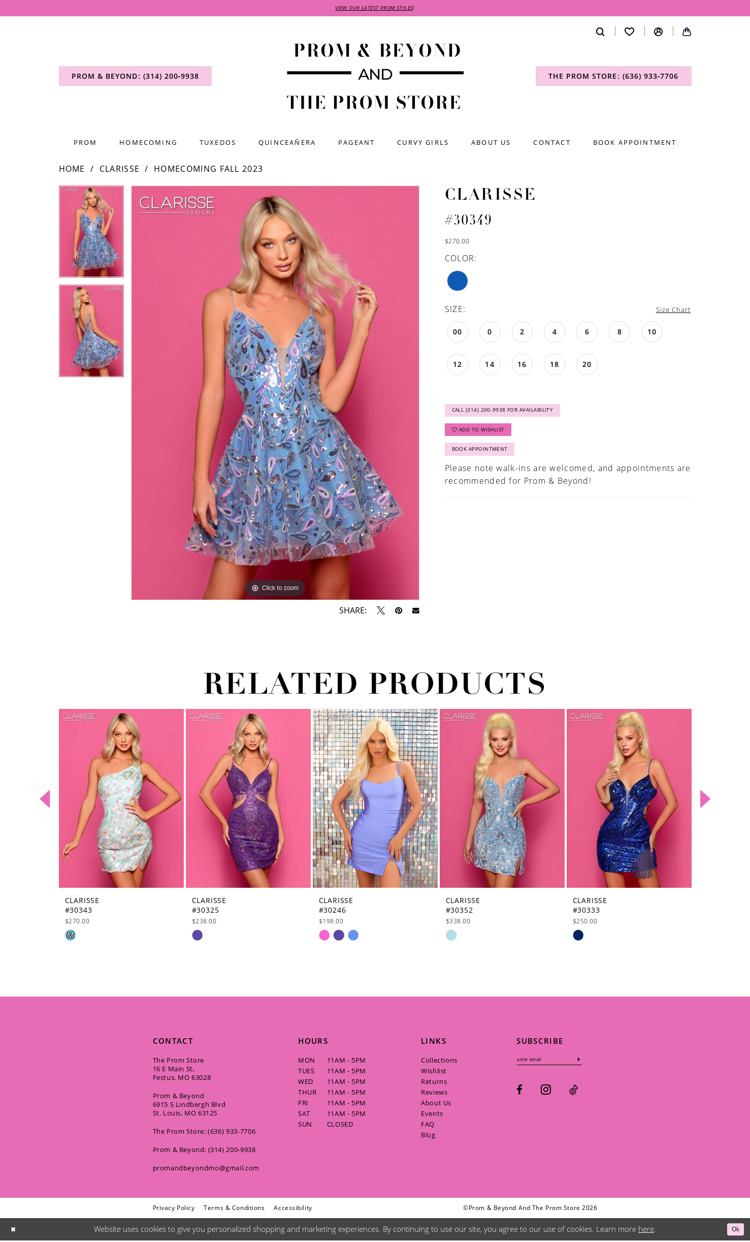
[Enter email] (556, 1062)
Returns (434, 1083)
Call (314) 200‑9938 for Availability (513, 415)
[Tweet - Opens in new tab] (381, 612)
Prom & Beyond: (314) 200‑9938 (204, 1151)
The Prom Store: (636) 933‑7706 (204, 1132)
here (646, 1230)
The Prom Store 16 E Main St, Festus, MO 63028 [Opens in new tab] (182, 1070)
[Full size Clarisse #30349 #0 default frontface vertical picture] (275, 395)
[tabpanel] (91, 236)
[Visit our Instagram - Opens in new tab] (546, 1093)
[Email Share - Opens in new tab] (415, 612)
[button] (658, 33)
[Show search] (600, 33)
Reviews (434, 1093)
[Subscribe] (593, 1062)
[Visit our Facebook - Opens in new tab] (519, 1093)
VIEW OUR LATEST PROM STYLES (374, 9)
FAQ (428, 1125)
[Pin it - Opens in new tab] (398, 612)
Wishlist (434, 1072)
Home (72, 170)
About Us (436, 1104)
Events (432, 1115)
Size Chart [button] (669, 311)
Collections (439, 1061)
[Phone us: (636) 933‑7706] (614, 78)
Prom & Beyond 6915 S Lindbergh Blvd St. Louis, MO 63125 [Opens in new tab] (189, 1106)
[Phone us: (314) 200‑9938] (135, 78)
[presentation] (121, 800)
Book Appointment (485, 462)
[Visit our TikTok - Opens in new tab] (573, 1093)
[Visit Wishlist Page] (629, 33)
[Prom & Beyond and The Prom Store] (375, 78)
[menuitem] (135, 78)
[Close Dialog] (14, 1231)
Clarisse (120, 170)
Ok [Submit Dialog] (733, 1230)
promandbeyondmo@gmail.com (206, 1169)
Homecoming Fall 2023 (208, 170)
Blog (428, 1136)
